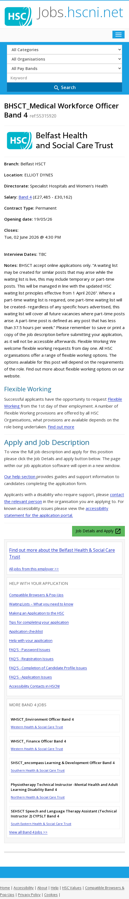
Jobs (80, 11)
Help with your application (30, 640)
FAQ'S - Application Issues (30, 676)
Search (64, 87)
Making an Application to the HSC (36, 613)
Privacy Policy (29, 894)
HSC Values (71, 887)
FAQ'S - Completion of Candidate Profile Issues (48, 667)
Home (5, 887)
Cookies (51, 894)
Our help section (20, 476)
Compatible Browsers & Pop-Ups (36, 594)
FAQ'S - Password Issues (29, 649)
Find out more (61, 426)
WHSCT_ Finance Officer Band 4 (38, 741)
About (42, 887)
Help (55, 887)
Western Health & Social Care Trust (37, 727)
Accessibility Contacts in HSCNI (34, 686)
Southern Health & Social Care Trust (38, 770)
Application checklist (26, 631)
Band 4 (25, 197)
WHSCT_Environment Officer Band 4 (42, 719)
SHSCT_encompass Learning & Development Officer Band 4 (62, 762)
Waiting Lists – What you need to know (41, 603)
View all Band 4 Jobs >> (28, 832)
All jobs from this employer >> (34, 568)
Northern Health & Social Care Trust (38, 797)
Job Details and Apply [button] (98, 531)
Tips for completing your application (39, 622)
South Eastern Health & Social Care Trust (41, 824)
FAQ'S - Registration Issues (31, 658)
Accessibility (24, 887)
